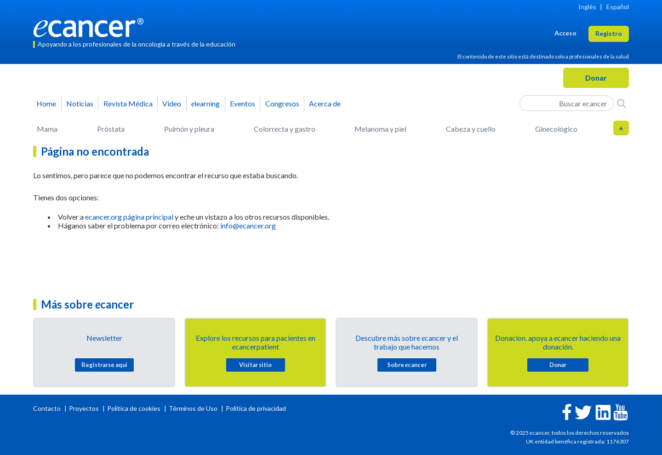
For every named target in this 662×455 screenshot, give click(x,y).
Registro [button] (608, 33)
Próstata (111, 128)
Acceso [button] (565, 33)
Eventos (242, 103)
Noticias (79, 103)
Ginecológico (556, 128)
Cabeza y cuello (471, 128)
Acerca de (325, 103)
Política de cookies (133, 408)
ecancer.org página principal (129, 216)
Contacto (47, 408)
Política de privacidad (256, 408)
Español (617, 7)
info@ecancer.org (248, 225)
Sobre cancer (407, 364)
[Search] (621, 103)
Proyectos (84, 408)
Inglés (587, 7)
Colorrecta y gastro (284, 128)
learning (205, 103)
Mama (47, 128)
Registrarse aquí (104, 364)
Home (46, 103)
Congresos (282, 103)
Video (171, 103)
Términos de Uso (193, 408)
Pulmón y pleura (189, 128)
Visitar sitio (255, 364)
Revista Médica (128, 103)
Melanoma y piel (380, 128)
